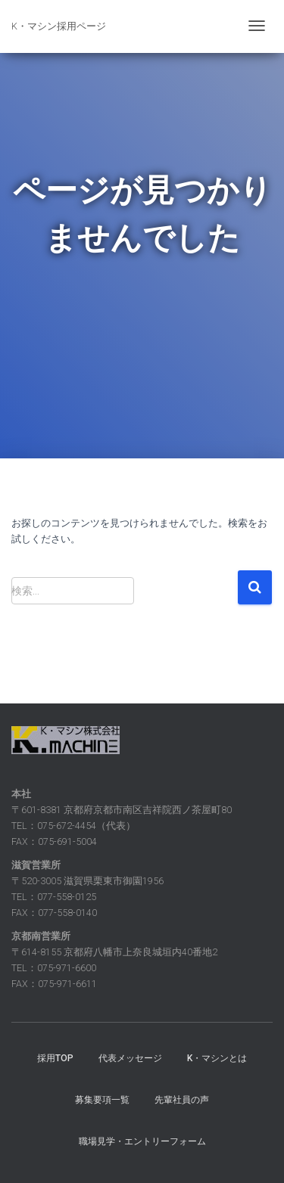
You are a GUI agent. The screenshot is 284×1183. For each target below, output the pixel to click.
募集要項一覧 (102, 1100)
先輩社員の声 (181, 1100)
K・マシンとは (217, 1058)
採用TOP (55, 1058)
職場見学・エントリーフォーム (142, 1141)
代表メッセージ (130, 1058)
